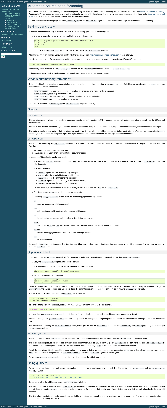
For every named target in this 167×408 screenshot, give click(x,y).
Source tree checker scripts (12, 34)
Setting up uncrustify (12, 13)
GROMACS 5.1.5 (7, 2)
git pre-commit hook (14, 24)
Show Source (7, 47)
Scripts (7, 19)
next (158, 2)
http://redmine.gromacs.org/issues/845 (105, 55)
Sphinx (102, 406)
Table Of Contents (10, 6)
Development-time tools (38, 2)
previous (152, 2)
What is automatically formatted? (12, 16)
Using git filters (10, 28)
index (164, 2)
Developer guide (22, 2)
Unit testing (6, 40)
